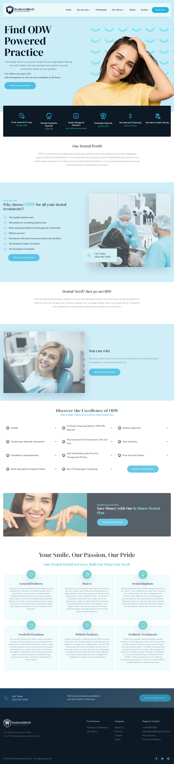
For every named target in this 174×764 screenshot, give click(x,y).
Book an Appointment (20, 85)
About (132, 9)
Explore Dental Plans (112, 522)
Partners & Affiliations (97, 727)
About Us (119, 727)
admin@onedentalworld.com (156, 731)
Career (118, 739)
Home (68, 9)
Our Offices (92, 731)
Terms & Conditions (151, 739)
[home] (20, 10)
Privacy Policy (149, 735)
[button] (83, 10)
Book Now (160, 9)
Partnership (101, 9)
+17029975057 (149, 727)
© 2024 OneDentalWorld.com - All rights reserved (27, 758)
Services (119, 731)
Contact (144, 9)
